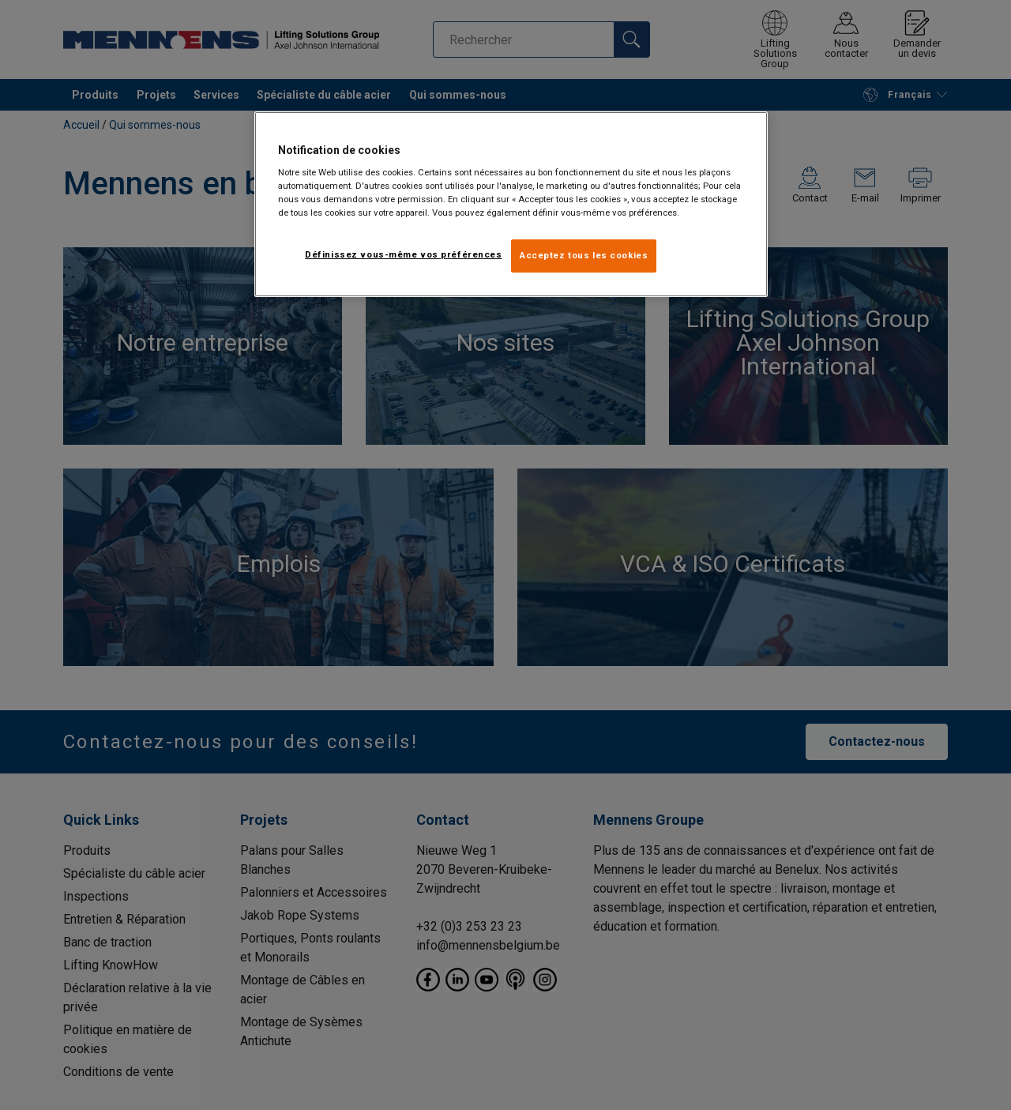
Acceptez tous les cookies (584, 255)
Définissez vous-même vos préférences (403, 254)
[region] (511, 204)
